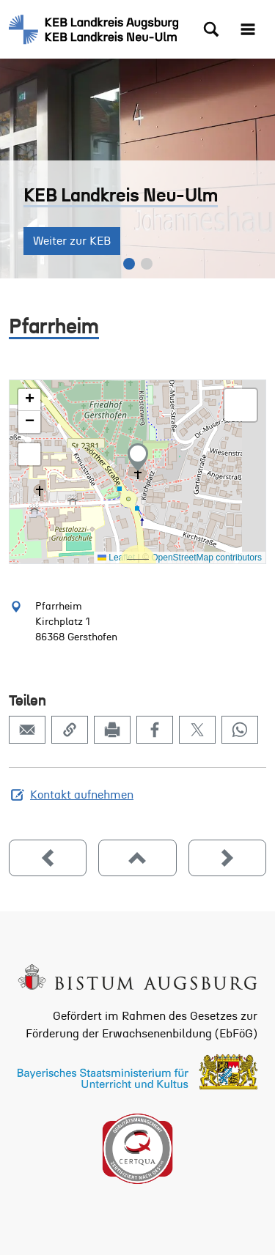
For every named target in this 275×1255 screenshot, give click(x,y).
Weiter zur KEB (72, 241)
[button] (138, 457)
